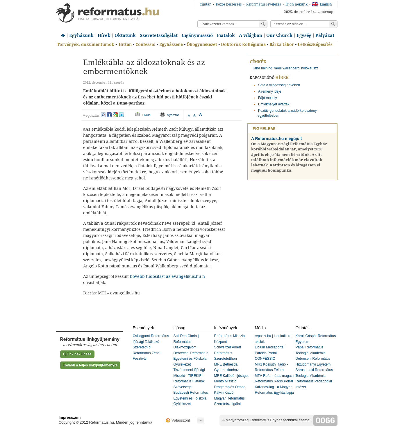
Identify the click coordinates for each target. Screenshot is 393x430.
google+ (115, 114)
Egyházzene (171, 44)
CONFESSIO (265, 359)
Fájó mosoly (267, 98)
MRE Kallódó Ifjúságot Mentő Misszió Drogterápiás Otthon (231, 381)
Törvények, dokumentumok (85, 44)
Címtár (205, 4)
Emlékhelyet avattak (273, 104)
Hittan (125, 44)
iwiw (103, 114)
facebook (109, 114)
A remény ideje (269, 91)
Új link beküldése (77, 354)
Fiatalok (226, 35)
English (322, 4)
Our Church (279, 35)
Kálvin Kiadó (224, 393)
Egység (303, 35)
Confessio (145, 44)
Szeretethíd (142, 347)
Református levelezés (263, 4)
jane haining (262, 68)
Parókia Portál (266, 353)
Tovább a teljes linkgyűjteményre (90, 365)
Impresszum (70, 417)
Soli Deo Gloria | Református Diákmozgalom (186, 341)
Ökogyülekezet (202, 44)
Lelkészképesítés (315, 44)
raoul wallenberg (286, 68)
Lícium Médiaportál (269, 347)
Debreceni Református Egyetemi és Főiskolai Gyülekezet (191, 358)
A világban (250, 35)
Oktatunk (125, 35)
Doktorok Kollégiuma (243, 44)
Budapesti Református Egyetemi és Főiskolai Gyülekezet (191, 398)
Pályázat (324, 35)
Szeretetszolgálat (159, 35)
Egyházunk (81, 35)
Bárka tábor (281, 44)
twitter (121, 114)
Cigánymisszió (197, 35)
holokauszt (309, 68)
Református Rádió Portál (274, 381)
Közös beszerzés (229, 4)
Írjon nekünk (296, 4)
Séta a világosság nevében (279, 85)
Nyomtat (173, 115)
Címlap (61, 33)
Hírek (104, 35)
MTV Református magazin (275, 376)
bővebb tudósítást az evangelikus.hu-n (167, 276)
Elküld (146, 115)
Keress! (333, 24)
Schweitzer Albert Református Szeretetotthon (227, 353)
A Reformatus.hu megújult (276, 138)
